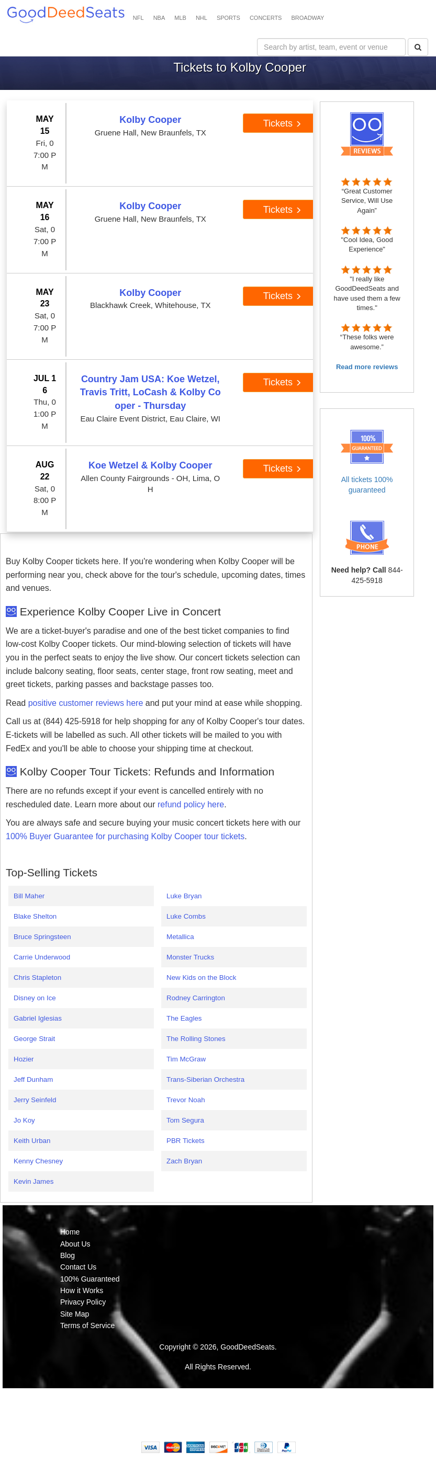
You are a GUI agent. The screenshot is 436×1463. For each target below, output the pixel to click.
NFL (138, 18)
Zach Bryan (184, 1161)
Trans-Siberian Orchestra (205, 1079)
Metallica (180, 937)
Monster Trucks (190, 957)
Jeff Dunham (33, 1079)
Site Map (74, 1314)
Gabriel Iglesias (38, 1018)
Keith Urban (32, 1141)
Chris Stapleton (37, 977)
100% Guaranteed (90, 1279)
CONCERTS (266, 18)
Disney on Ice (35, 998)
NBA (159, 18)
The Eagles (184, 1018)
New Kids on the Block (201, 977)
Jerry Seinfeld (35, 1100)
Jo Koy (24, 1120)
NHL (201, 18)
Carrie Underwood (42, 957)
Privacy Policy (83, 1302)
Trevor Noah (185, 1100)
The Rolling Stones (196, 1039)
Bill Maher (29, 896)
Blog (67, 1255)
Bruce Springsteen (42, 937)
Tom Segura (185, 1120)
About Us (75, 1244)
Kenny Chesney (38, 1161)
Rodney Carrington (195, 998)
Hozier (24, 1059)
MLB (180, 18)
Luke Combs (186, 916)
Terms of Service (87, 1325)
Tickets (282, 123)
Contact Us (78, 1267)
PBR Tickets (185, 1141)
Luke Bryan (184, 896)
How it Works (81, 1290)
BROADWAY (307, 18)
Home (70, 1232)
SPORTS (228, 18)
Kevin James (33, 1181)
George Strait (34, 1039)
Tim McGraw (186, 1059)
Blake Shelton (35, 916)
